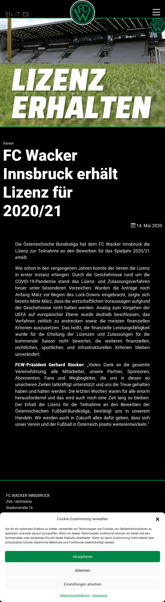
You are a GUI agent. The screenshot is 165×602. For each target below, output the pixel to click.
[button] (157, 518)
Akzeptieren (82, 556)
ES (25, 14)
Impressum (99, 595)
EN (9, 14)
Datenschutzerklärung (75, 595)
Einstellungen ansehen (82, 584)
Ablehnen (82, 570)
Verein (8, 143)
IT (17, 14)
